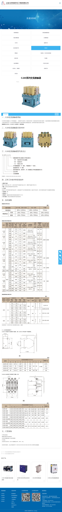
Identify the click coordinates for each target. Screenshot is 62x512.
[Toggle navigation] (59, 3)
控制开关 (46, 68)
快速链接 (3, 490)
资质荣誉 (3, 495)
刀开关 (16, 42)
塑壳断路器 (16, 32)
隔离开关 (46, 42)
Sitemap (35, 510)
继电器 (16, 53)
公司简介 (3, 493)
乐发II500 (13, 490)
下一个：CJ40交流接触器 (6, 453)
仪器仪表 (16, 58)
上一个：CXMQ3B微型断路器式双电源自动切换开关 (10, 451)
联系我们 (3, 501)
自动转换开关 (16, 47)
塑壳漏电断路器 (46, 32)
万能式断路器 (16, 37)
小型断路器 (46, 37)
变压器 (16, 73)
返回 (56, 114)
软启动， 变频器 (16, 68)
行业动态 (3, 499)
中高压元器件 (46, 63)
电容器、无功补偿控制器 (46, 53)
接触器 (45, 47)
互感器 (45, 58)
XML (33, 510)
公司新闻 (3, 497)
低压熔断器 (16, 63)
